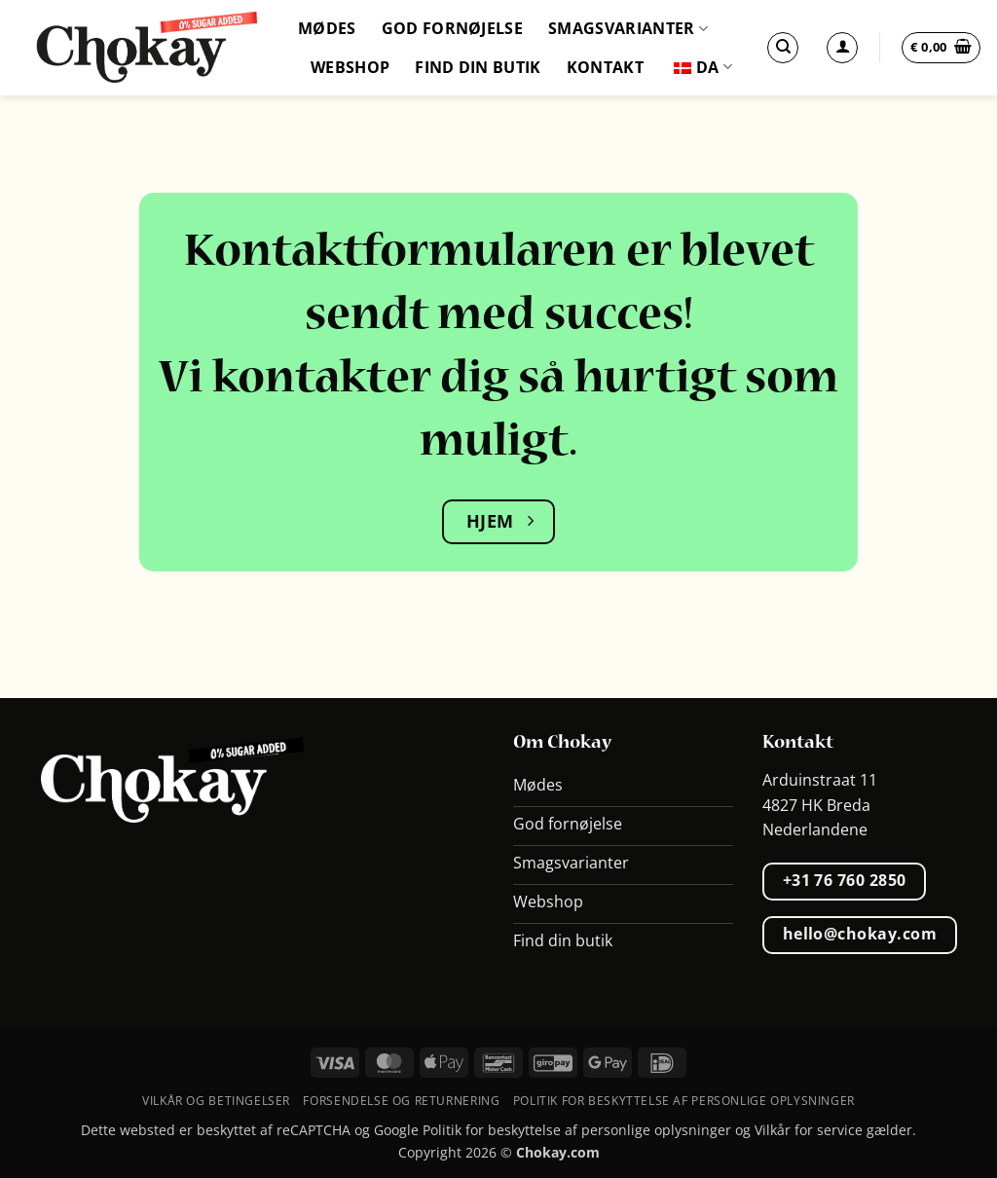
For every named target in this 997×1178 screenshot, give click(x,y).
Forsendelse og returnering (401, 1100)
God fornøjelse (452, 28)
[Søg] (782, 47)
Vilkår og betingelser (216, 1100)
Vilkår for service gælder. (835, 1130)
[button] (941, 47)
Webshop (350, 67)
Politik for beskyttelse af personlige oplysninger (684, 1100)
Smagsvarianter (628, 28)
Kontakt (605, 67)
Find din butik (477, 67)
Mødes (327, 28)
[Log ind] (842, 47)
